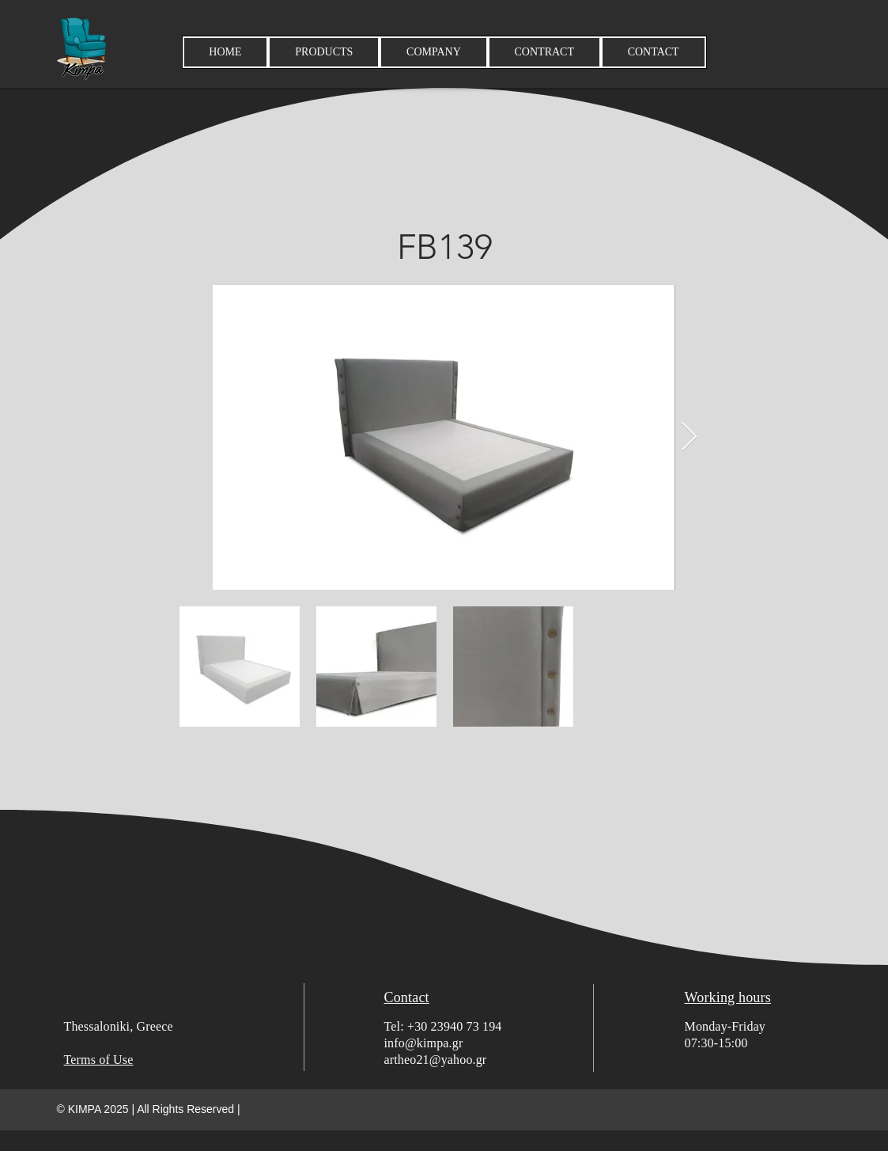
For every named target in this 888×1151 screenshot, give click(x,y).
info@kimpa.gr (423, 1043)
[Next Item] (689, 437)
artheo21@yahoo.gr (435, 1059)
